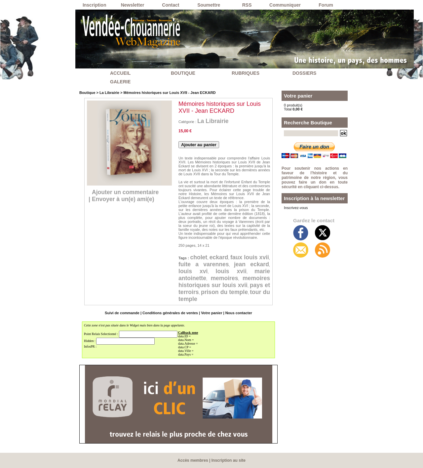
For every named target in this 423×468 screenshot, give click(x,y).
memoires (224, 278)
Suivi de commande (123, 313)
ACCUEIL (120, 73)
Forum (326, 5)
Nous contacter (238, 313)
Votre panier (211, 313)
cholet (203, 257)
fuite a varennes (223, 264)
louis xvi (212, 271)
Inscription (94, 5)
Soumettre (208, 5)
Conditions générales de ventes (170, 313)
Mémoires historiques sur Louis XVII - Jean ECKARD (168, 93)
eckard (226, 257)
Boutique (87, 93)
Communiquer (285, 5)
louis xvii (239, 271)
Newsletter (132, 5)
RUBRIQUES (245, 73)
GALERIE (120, 81)
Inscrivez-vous (295, 208)
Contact (170, 5)
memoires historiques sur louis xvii (224, 281)
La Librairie (109, 93)
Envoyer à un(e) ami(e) (124, 199)
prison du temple (232, 292)
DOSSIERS (304, 73)
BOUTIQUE (183, 73)
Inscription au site (229, 460)
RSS (247, 5)
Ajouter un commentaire (126, 192)
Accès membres (193, 460)
